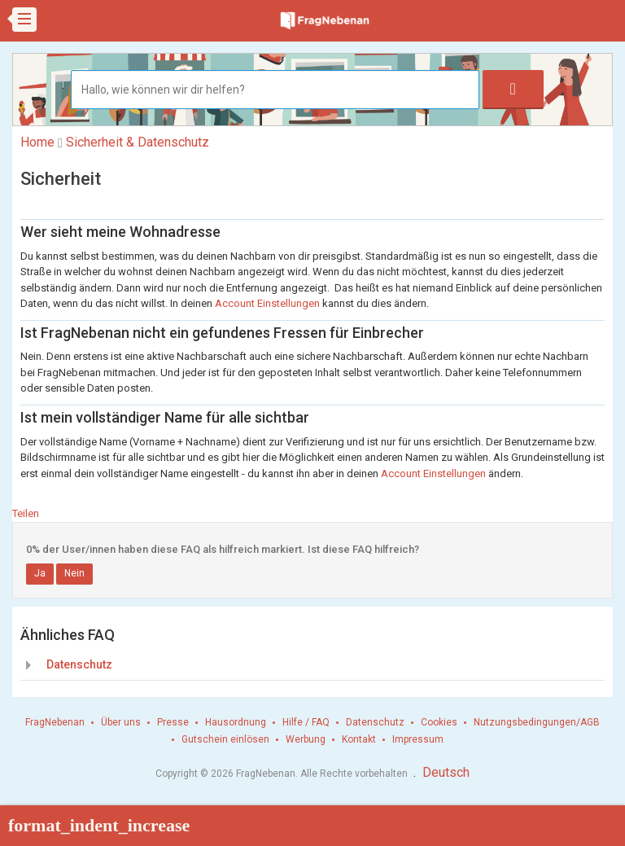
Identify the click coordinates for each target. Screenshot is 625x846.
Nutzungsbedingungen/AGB (537, 722)
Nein (74, 573)
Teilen (25, 513)
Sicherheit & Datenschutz (137, 142)
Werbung (306, 739)
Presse (173, 722)
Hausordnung (235, 722)
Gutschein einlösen (225, 739)
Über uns (121, 722)
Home (37, 142)
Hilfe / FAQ (306, 722)
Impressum (418, 739)
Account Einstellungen (267, 303)
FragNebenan (55, 722)
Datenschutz (79, 664)
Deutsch (446, 772)
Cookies (439, 722)
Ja (40, 573)
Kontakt (359, 739)
